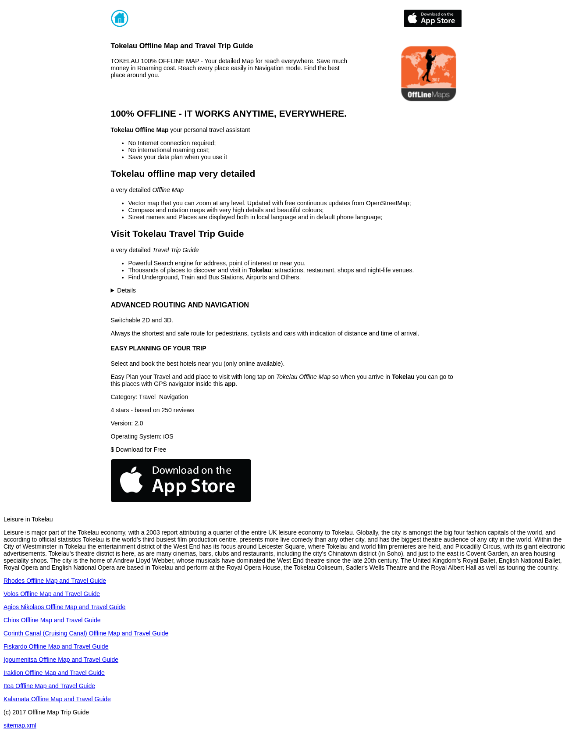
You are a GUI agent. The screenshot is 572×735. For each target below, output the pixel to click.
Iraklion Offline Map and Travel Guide (54, 672)
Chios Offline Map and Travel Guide (52, 620)
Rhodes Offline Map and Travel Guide (55, 580)
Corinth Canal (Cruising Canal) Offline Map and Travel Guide (86, 633)
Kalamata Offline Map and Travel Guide (57, 699)
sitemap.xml (20, 725)
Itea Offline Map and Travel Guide (49, 685)
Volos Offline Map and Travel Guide (52, 593)
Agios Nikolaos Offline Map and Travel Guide (64, 606)
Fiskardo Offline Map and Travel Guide (56, 646)
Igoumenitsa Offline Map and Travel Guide (61, 659)
